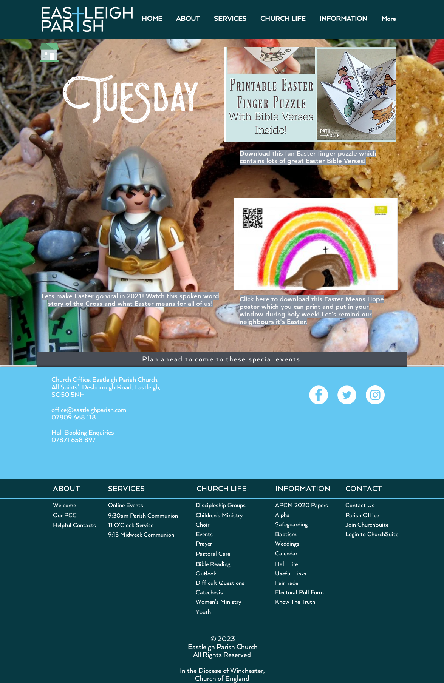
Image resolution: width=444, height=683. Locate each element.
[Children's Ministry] (221, 515)
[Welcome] (64, 505)
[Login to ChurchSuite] (374, 534)
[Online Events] (138, 505)
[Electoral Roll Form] (299, 592)
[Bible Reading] (214, 564)
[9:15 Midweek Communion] (141, 535)
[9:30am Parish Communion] (144, 516)
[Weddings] (287, 544)
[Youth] (226, 612)
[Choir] (213, 525)
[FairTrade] (287, 583)
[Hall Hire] (286, 564)
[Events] (204, 534)
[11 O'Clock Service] (133, 525)
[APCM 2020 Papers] (301, 505)
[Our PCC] (64, 515)
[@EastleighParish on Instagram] (375, 394)
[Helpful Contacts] (74, 525)
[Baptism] (285, 534)
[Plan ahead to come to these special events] (222, 359)
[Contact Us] (360, 505)
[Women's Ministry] (226, 602)
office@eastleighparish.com (89, 410)
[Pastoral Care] (226, 554)
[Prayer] (226, 544)
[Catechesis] (220, 592)
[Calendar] (286, 553)
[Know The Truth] (298, 602)
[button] (188, 19)
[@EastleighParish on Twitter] (346, 394)
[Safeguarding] (292, 524)
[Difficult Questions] (220, 583)
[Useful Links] (291, 573)
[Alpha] (282, 515)
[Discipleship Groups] (222, 505)
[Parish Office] (363, 515)
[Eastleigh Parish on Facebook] (318, 394)
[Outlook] (206, 573)
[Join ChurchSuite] (368, 525)
